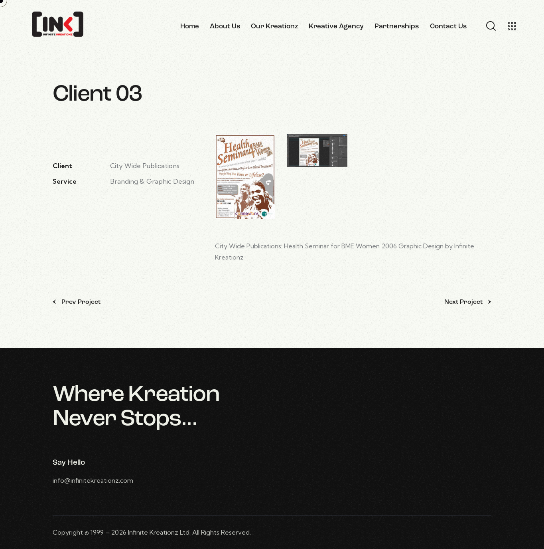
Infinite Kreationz (153, 532)
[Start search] (490, 26)
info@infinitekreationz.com (93, 480)
